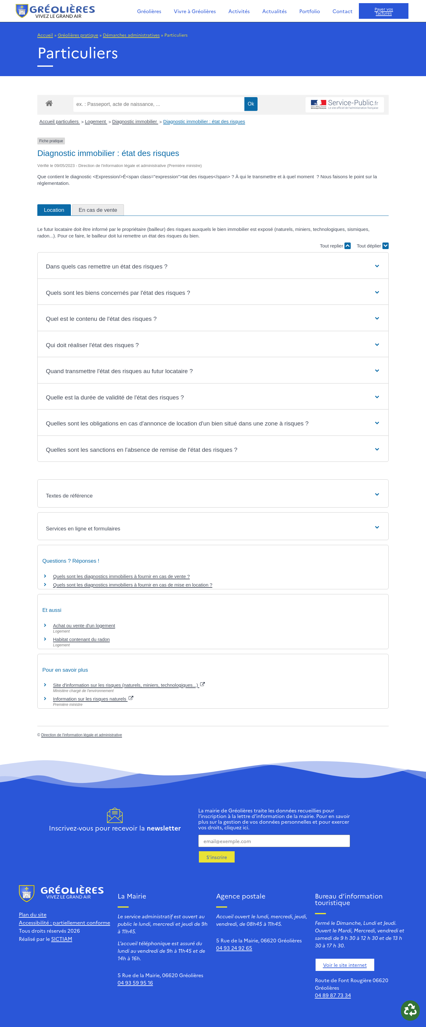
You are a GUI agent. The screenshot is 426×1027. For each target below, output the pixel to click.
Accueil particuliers (60, 121)
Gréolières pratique (78, 35)
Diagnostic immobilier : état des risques (204, 121)
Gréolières (149, 11)
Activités (239, 11)
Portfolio (309, 11)
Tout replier (335, 245)
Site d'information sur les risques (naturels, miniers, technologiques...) (129, 685)
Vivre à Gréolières (195, 11)
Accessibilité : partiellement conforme (64, 922)
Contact (343, 11)
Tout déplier (373, 245)
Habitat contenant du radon (81, 639)
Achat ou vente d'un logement (84, 625)
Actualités (274, 11)
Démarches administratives (131, 35)
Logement (96, 121)
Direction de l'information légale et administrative (81, 735)
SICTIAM (61, 938)
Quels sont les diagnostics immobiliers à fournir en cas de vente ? (121, 576)
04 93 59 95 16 (135, 982)
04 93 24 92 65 (234, 947)
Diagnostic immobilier (135, 121)
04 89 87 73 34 (333, 995)
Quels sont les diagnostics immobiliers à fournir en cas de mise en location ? (132, 584)
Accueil (45, 35)
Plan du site (32, 914)
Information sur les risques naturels (93, 698)
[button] (213, 267)
